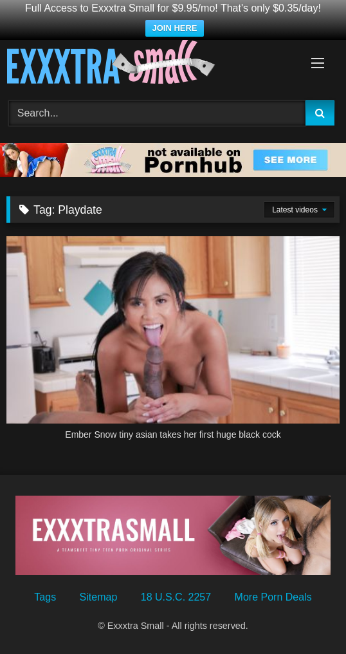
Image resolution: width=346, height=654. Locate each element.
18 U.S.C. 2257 (176, 597)
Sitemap (99, 597)
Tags (45, 597)
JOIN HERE (174, 28)
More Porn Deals (273, 597)
